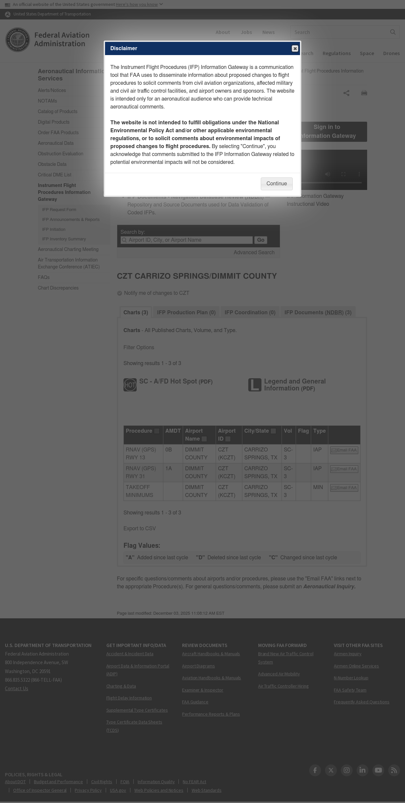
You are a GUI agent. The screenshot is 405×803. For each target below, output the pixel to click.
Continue (276, 183)
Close (295, 49)
